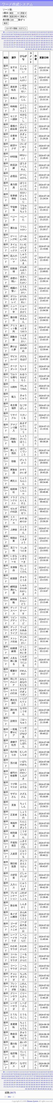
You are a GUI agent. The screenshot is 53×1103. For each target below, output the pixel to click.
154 (7, 45)
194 (29, 49)
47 (30, 34)
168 (42, 45)
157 (14, 45)
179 (19, 47)
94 (11, 38)
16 (27, 32)
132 (51, 40)
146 (37, 43)
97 (16, 38)
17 (29, 32)
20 (34, 32)
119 (19, 40)
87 (50, 36)
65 (11, 36)
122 (27, 40)
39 (16, 34)
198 (38, 49)
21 (36, 32)
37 (13, 34)
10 (16, 32)
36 (11, 34)
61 (4, 36)
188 (42, 47)
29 (50, 32)
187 (39, 47)
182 (27, 47)
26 (45, 32)
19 (32, 32)
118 (17, 40)
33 (6, 34)
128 (42, 40)
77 (32, 36)
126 (37, 40)
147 (39, 43)
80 (37, 36)
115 (10, 40)
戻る (9, 1097)
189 (44, 47)
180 (22, 47)
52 (39, 34)
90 (4, 38)
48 (32, 34)
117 (15, 40)
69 (18, 36)
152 (51, 43)
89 (2, 38)
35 (9, 34)
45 (27, 34)
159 (19, 45)
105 (34, 38)
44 (25, 34)
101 (24, 38)
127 (39, 40)
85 (46, 36)
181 (24, 47)
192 (51, 47)
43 (23, 34)
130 (47, 40)
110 (47, 38)
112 (51, 38)
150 (47, 43)
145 (34, 43)
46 (29, 34)
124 (32, 40)
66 (13, 36)
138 (17, 43)
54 (43, 34)
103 (29, 38)
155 (9, 45)
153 (5, 45)
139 (19, 43)
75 (29, 36)
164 (32, 45)
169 (44, 45)
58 (50, 34)
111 (49, 38)
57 (48, 34)
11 (18, 32)
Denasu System (32, 1101)
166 (37, 45)
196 (34, 49)
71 (22, 36)
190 (47, 47)
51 (37, 34)
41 (20, 34)
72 (23, 36)
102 (27, 38)
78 (34, 36)
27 (46, 32)
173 (5, 47)
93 (9, 38)
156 (12, 45)
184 (32, 47)
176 (12, 47)
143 (29, 43)
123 (29, 40)
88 (52, 36)
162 (27, 45)
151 (49, 43)
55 (45, 34)
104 (32, 38)
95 (13, 38)
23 (39, 32)
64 (9, 36)
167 (39, 45)
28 (48, 32)
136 (12, 43)
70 (20, 36)
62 (6, 36)
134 (7, 43)
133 (5, 43)
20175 (13, 1092)
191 (49, 47)
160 (22, 45)
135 (9, 43)
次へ (51, 49)
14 (23, 32)
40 (18, 34)
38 (15, 34)
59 (52, 34)
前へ (4, 32)
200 (43, 49)
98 (18, 38)
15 (25, 32)
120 (22, 40)
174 (7, 47)
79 (36, 36)
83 (43, 36)
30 (52, 32)
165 (34, 45)
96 (14, 38)
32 (4, 34)
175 (9, 47)
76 (30, 36)
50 (36, 34)
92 (7, 38)
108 (42, 38)
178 (17, 47)
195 (31, 49)
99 (20, 38)
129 (44, 40)
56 (46, 34)
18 (30, 32)
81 (39, 36)
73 (25, 36)
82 (41, 36)
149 (44, 43)
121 (24, 40)
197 (36, 49)
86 (48, 36)
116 (12, 40)
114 (7, 40)
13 (22, 32)
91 (6, 38)
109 (44, 38)
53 (41, 34)
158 (17, 45)
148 (42, 43)
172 (51, 45)
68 (16, 36)
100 (22, 38)
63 (7, 36)
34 (7, 34)
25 (43, 32)
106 (37, 38)
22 (37, 32)
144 (32, 43)
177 (14, 47)
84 (45, 36)
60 (2, 36)
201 (46, 49)
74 (27, 36)
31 (2, 34)
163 (29, 45)
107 (39, 38)
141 (24, 43)
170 (47, 45)
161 (24, 45)
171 (49, 45)
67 (15, 36)
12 (20, 32)
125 (34, 40)
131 (49, 40)
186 (37, 47)
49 (34, 34)
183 (29, 47)
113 (5, 40)
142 (27, 43)
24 (41, 32)
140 (22, 43)
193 (26, 49)
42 (22, 34)
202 (48, 49)
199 (41, 49)
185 (34, 47)
